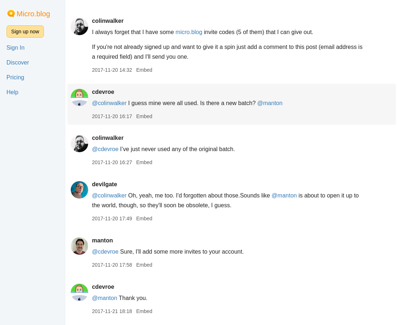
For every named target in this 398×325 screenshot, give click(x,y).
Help (13, 92)
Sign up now (25, 31)
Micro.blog (33, 14)
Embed (144, 70)
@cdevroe (105, 149)
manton (102, 240)
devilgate (104, 184)
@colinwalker (109, 103)
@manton (270, 103)
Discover (18, 62)
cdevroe (103, 92)
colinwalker (107, 21)
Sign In (16, 48)
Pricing (15, 77)
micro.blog (189, 32)
